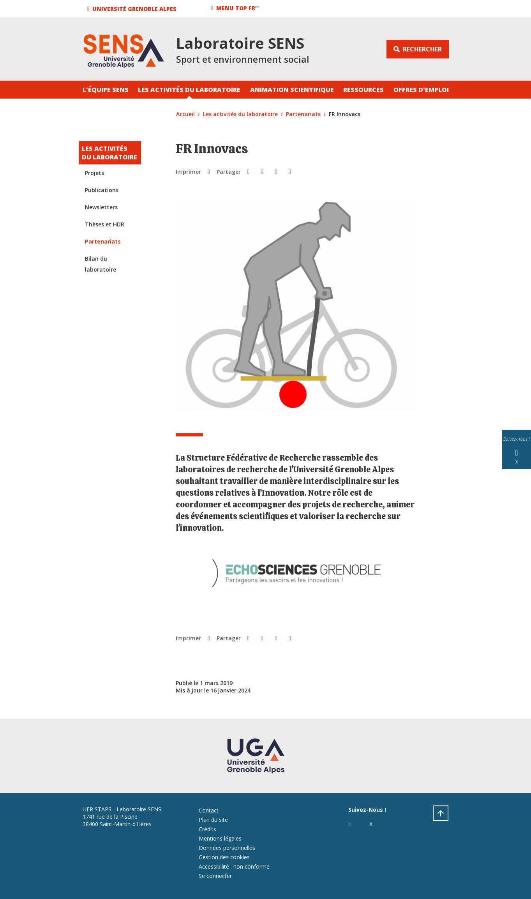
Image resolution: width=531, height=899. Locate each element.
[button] (133, 9)
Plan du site (213, 819)
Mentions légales (220, 838)
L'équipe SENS (106, 89)
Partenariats (303, 114)
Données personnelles (227, 847)
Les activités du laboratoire (189, 89)
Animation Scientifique (292, 89)
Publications (101, 190)
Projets (94, 173)
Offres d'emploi (421, 89)
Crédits (207, 829)
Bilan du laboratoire (100, 264)
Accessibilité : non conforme (234, 866)
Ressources (363, 89)
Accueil (185, 114)
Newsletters (101, 207)
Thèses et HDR (104, 224)
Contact (209, 810)
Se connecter (215, 876)
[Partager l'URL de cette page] (290, 171)
